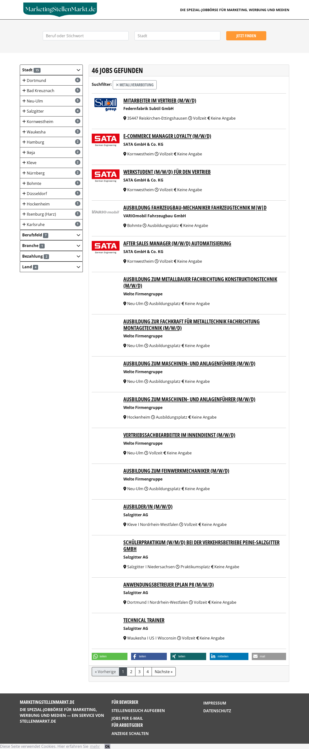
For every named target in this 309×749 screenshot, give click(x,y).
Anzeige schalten (130, 733)
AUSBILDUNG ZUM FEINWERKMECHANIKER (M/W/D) (176, 470)
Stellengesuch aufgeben (138, 710)
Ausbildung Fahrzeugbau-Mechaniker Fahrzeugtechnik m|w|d (195, 207)
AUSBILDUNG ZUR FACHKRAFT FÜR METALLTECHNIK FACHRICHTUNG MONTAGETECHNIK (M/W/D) (191, 325)
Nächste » (164, 671)
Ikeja (51, 152)
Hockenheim (51, 204)
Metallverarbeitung (135, 84)
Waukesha (51, 132)
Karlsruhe (51, 224)
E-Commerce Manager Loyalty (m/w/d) (167, 136)
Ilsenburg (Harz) (51, 214)
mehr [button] (95, 746)
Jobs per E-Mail (127, 718)
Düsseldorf (51, 193)
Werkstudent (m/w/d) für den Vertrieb (167, 171)
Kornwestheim (51, 121)
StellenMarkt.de (38, 721)
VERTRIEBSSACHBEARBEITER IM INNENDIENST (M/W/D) (179, 435)
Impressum (214, 703)
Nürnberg (51, 173)
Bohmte (51, 183)
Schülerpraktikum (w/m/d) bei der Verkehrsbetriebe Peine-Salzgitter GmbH (201, 545)
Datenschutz (217, 710)
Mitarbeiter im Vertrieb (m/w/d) (159, 100)
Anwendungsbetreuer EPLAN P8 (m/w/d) (168, 584)
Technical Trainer (143, 620)
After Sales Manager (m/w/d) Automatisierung (177, 243)
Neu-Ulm (51, 101)
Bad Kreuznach (51, 90)
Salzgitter (51, 111)
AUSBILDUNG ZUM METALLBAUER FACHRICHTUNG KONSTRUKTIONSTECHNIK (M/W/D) (200, 282)
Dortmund (51, 80)
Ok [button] (107, 746)
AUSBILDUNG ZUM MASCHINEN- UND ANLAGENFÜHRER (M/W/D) (189, 363)
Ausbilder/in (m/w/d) (148, 506)
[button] (51, 70)
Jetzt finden (246, 35)
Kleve (51, 162)
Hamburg (51, 142)
